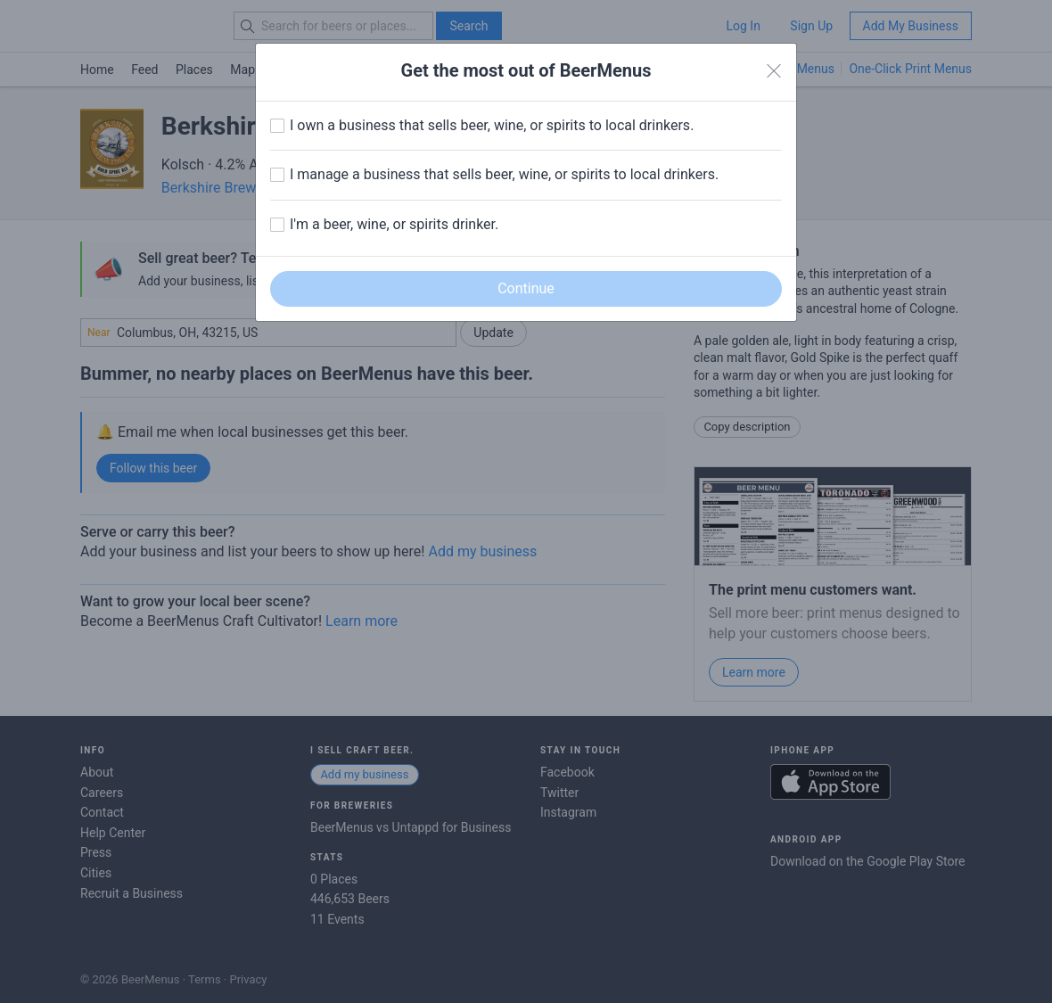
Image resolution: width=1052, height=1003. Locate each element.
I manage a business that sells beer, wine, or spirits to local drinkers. (504, 174)
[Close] (774, 71)
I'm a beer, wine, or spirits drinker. (394, 224)
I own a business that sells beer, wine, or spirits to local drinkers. (492, 125)
